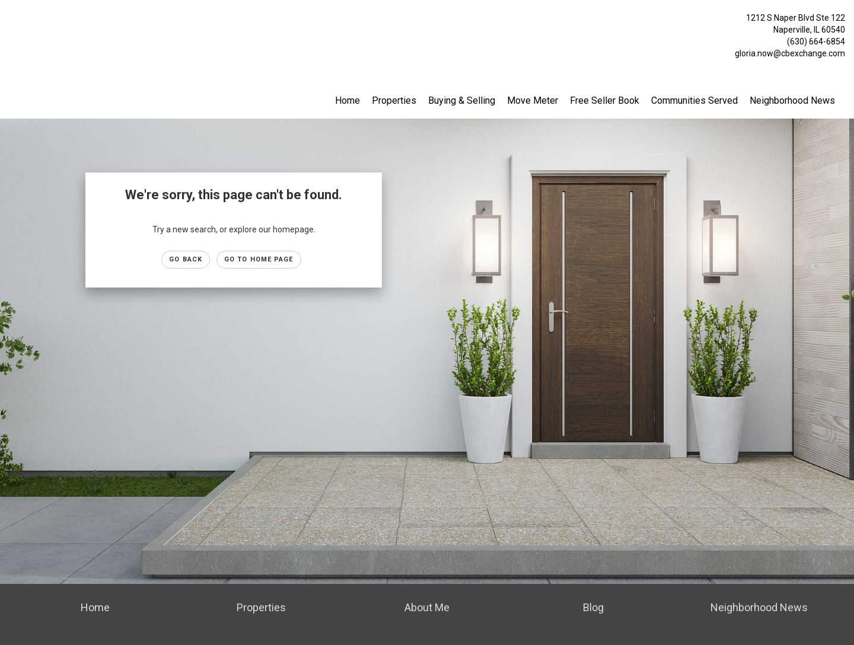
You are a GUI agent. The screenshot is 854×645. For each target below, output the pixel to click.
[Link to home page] (12, 21)
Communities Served (694, 100)
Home (347, 100)
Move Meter (532, 100)
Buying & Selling (461, 100)
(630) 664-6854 (816, 41)
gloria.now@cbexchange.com (790, 53)
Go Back (185, 259)
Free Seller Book (604, 100)
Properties (394, 100)
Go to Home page (259, 259)
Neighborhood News (792, 100)
